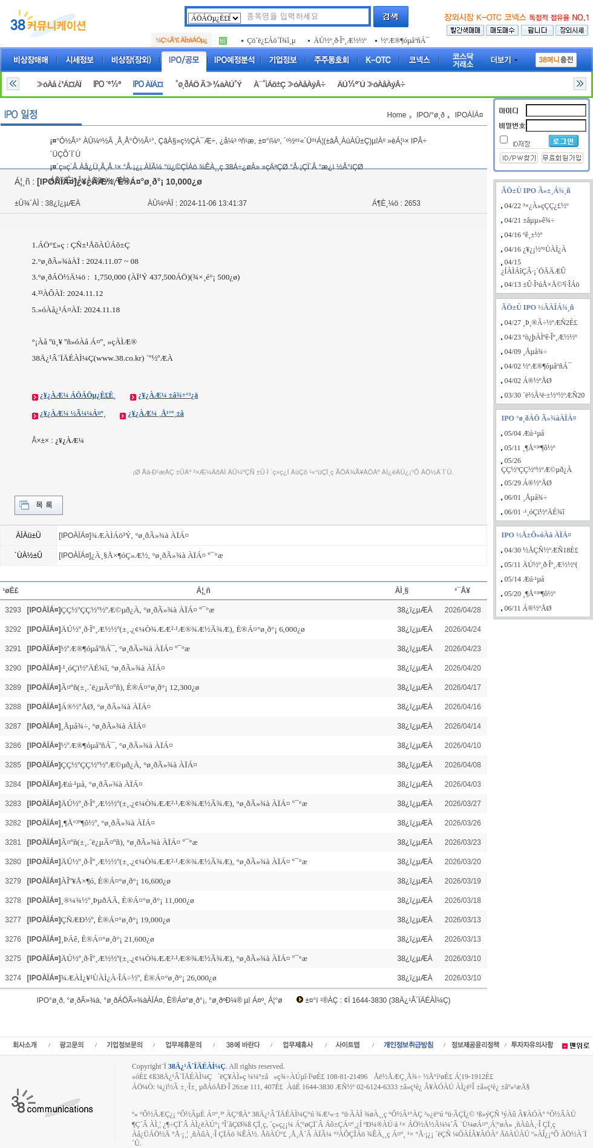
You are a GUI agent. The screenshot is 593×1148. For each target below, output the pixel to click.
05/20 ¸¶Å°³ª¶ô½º (530, 593)
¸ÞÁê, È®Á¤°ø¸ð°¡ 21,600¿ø (107, 938)
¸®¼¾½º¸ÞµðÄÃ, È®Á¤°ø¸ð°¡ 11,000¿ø (127, 900)
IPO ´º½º (107, 84)
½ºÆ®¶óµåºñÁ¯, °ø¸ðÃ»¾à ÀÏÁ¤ (117, 745)
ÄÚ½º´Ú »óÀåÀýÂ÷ (371, 84)
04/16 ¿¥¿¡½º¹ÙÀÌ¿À (536, 249)
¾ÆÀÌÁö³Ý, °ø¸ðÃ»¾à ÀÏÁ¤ (140, 535)
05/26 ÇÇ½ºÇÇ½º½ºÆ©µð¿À (536, 465)
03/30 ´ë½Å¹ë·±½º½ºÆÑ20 (545, 395)
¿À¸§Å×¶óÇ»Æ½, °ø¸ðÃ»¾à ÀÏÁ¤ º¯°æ (157, 555)
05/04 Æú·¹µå (525, 433)
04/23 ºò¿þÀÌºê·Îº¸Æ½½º (541, 337)
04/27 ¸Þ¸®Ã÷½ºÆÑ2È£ (541, 322)
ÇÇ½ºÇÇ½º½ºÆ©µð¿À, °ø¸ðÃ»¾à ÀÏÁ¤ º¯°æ (138, 609)
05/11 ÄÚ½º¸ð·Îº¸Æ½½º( (541, 564)
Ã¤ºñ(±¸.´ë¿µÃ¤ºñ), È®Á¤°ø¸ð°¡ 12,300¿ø (130, 687)
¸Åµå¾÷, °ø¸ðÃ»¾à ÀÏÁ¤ (103, 725)
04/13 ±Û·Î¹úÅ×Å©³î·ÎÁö (542, 284)
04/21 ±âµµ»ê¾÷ (530, 220)
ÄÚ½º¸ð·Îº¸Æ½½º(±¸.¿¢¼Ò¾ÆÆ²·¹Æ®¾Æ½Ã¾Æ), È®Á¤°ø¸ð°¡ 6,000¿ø (183, 629)
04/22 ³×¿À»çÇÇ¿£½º (537, 206)
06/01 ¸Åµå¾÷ (526, 497)
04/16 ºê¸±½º (524, 235)
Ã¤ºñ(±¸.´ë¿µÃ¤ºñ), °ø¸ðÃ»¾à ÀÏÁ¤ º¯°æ (129, 842)
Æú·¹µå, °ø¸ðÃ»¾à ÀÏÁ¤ (102, 784)
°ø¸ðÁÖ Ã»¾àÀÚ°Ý (208, 84)
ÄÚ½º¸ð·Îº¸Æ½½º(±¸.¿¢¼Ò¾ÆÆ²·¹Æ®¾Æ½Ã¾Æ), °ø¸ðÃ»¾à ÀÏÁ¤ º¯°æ (184, 803)
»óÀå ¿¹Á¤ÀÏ (58, 84)
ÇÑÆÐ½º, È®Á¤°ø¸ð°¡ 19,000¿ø (116, 919)
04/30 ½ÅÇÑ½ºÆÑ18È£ (541, 550)
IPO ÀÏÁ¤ (148, 84)
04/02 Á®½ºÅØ (528, 380)
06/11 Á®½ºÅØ (528, 608)
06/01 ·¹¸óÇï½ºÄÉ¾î (535, 512)
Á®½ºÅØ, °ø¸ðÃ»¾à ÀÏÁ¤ (106, 706)
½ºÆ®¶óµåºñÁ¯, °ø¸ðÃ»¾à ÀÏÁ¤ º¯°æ (125, 648)
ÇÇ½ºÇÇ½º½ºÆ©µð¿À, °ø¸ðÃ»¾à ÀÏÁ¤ (129, 764)
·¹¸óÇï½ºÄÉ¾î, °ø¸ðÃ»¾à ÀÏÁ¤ (113, 667)
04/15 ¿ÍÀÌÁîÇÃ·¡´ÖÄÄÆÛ (533, 266)
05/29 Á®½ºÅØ (528, 483)
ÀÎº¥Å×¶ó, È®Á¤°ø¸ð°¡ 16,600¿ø (116, 880)
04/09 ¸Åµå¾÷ (526, 351)
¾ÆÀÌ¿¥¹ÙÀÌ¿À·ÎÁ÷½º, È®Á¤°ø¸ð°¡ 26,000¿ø (139, 977)
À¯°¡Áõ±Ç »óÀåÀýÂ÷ (289, 84)
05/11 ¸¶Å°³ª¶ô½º (530, 448)
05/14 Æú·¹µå (525, 579)
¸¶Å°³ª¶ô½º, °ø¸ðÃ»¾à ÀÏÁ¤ (108, 822)
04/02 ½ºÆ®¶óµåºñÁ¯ (538, 366)
